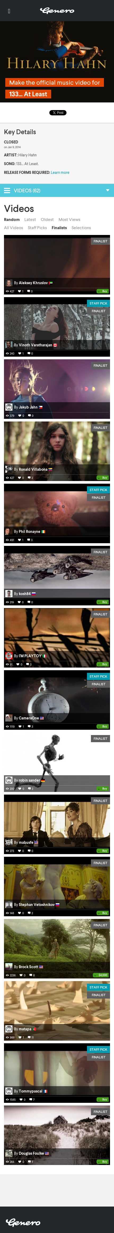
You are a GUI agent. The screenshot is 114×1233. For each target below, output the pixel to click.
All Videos (13, 227)
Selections (81, 227)
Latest (30, 219)
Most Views (69, 219)
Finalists (59, 227)
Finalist (100, 241)
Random (12, 219)
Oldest (47, 219)
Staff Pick (98, 303)
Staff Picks (37, 227)
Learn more (60, 172)
